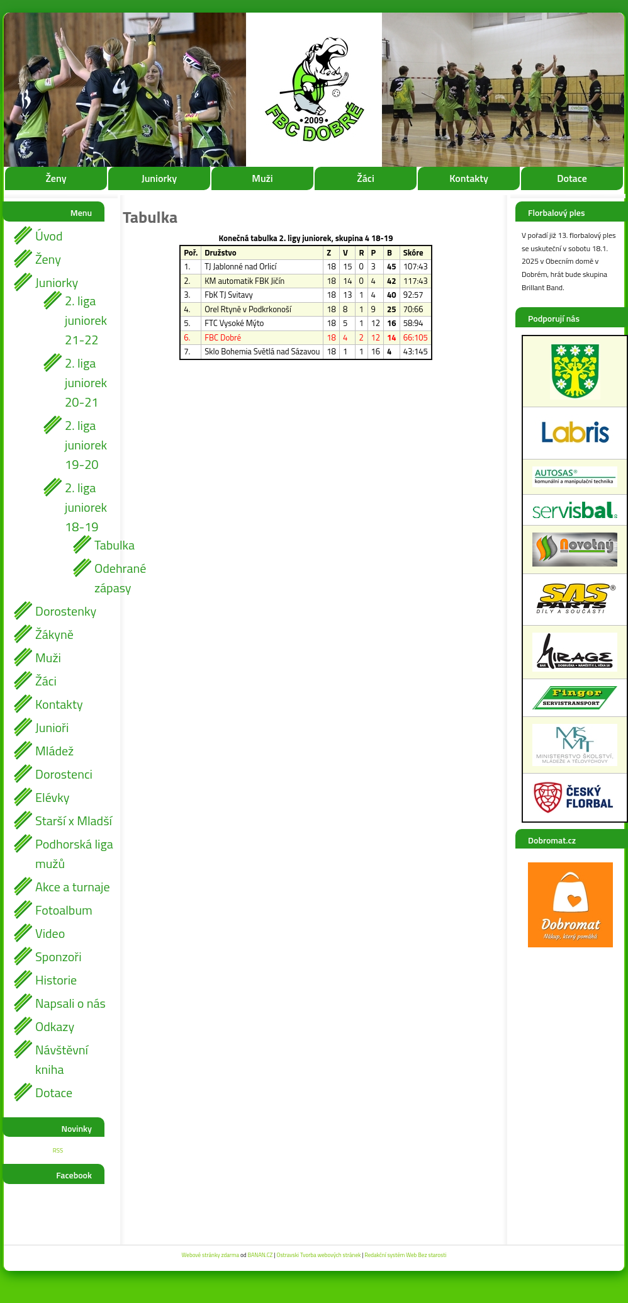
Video (50, 933)
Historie (56, 980)
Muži (262, 178)
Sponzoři (58, 956)
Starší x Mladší (73, 820)
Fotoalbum (64, 910)
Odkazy (54, 1026)
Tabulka (103, 545)
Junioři (52, 727)
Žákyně (54, 634)
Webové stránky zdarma (210, 1255)
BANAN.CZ (259, 1255)
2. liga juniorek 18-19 (86, 507)
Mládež (54, 750)
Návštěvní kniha (61, 1059)
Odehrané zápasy (103, 577)
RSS (58, 1150)
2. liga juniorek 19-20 (86, 444)
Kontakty (468, 178)
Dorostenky (65, 611)
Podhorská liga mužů (74, 853)
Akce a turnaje (72, 886)
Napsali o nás (70, 1003)
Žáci (365, 178)
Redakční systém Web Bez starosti (405, 1255)
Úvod (48, 235)
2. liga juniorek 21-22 (86, 320)
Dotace (572, 178)
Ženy (55, 178)
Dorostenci (64, 774)
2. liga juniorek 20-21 (86, 382)
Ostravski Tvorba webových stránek (318, 1255)
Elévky (52, 797)
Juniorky (159, 178)
